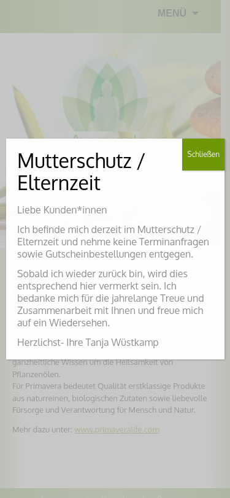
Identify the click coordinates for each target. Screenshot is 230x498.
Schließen (203, 154)
